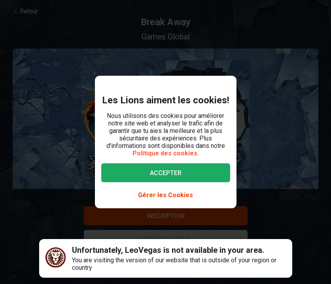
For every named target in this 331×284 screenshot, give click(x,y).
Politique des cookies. (165, 153)
